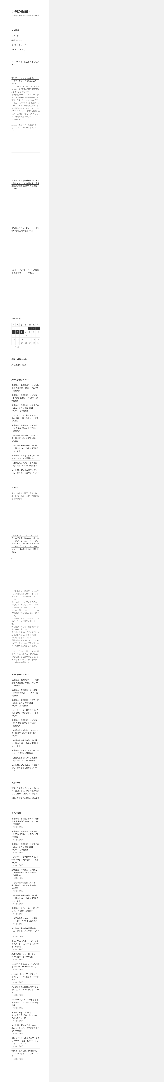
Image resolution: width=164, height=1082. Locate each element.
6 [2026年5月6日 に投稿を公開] (21, 332)
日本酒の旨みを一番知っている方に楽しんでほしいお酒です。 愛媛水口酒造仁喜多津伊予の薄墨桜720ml (25, 184)
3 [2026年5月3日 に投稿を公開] (37, 328)
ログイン (15, 36)
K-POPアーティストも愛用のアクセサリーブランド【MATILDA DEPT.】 (25, 81)
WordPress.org (18, 49)
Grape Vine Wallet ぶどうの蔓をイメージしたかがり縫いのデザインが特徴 (25, 944)
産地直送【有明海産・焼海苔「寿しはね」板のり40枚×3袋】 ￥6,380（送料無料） (25, 408)
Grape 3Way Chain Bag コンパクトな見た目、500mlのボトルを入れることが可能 (25, 1015)
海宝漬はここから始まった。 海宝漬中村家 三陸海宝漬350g (25, 229)
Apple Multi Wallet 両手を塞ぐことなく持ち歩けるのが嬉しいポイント (25, 473)
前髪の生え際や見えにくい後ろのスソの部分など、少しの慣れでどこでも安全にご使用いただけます (25, 791)
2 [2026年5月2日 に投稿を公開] (33, 328)
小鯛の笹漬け (21, 11)
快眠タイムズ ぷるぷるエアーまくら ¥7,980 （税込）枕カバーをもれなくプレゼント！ (25, 1041)
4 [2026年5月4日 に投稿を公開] (13, 332)
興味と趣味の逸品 (19, 359)
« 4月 (17, 346)
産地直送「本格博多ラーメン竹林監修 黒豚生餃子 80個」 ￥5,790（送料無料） (25, 388)
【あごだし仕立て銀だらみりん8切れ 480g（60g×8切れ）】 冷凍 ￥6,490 (25, 418)
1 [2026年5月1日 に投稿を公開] (29, 328)
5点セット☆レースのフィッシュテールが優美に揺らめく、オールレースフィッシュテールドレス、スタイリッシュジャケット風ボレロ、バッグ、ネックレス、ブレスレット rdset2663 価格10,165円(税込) (25, 543)
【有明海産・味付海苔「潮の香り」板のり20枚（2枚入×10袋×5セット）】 (25, 448)
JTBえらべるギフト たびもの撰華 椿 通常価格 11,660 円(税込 (25, 271)
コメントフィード (19, 45)
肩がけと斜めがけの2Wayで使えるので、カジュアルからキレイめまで (25, 990)
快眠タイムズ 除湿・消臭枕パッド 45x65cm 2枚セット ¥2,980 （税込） (25, 1054)
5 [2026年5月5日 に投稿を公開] (17, 332)
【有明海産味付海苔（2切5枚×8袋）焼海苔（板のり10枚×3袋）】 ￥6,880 (25, 438)
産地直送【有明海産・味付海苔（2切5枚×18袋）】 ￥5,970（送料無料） (25, 398)
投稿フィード (17, 40)
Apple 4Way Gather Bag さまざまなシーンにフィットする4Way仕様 (25, 1002)
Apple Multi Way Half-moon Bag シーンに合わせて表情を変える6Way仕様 (25, 1028)
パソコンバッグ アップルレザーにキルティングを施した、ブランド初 (25, 977)
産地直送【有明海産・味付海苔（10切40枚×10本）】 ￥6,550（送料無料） (24, 428)
